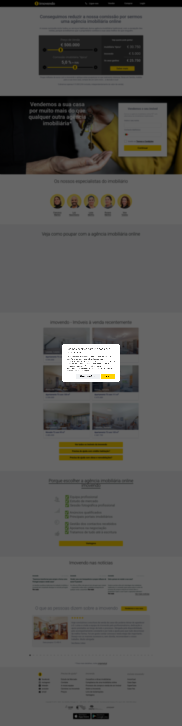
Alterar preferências (88, 376)
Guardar (108, 376)
